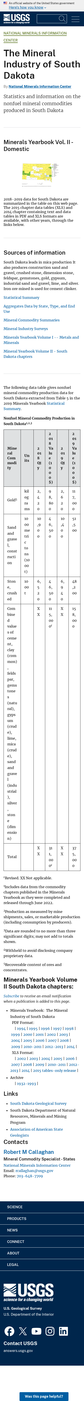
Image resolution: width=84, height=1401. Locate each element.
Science (15, 1207)
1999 (15, 1034)
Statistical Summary (21, 297)
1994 (21, 1028)
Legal (13, 1265)
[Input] (52, 18)
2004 (15, 1040)
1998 (69, 1028)
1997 (57, 1028)
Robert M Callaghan (29, 1152)
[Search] (62, 18)
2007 (52, 1040)
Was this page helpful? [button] (44, 1396)
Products (16, 1219)
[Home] (17, 23)
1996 (45, 1028)
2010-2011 (32, 1046)
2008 (64, 1040)
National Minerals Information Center (40, 86)
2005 (27, 1040)
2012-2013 (54, 1046)
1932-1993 (26, 1083)
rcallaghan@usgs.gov (34, 1170)
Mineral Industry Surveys (26, 328)
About (13, 1253)
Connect (15, 1242)
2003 (63, 1034)
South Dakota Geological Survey (38, 1103)
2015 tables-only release (54, 1070)
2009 (15, 1046)
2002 (51, 1034)
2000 (27, 1034)
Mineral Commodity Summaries (32, 320)
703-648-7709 (30, 1176)
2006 (40, 1040)
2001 (39, 1034)
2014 (70, 1046)
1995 (33, 1028)
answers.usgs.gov (18, 1351)
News (12, 1230)
